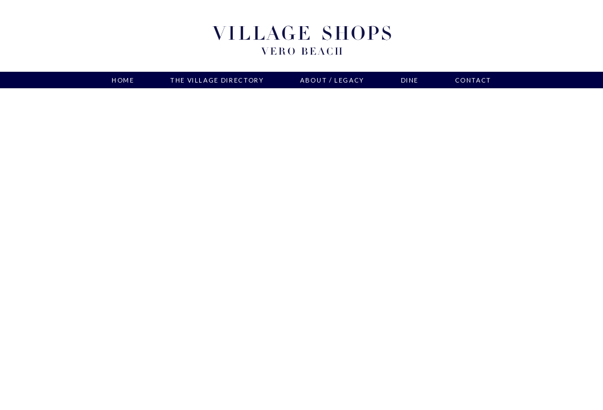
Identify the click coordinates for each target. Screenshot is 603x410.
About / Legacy (332, 80)
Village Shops (302, 41)
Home (123, 80)
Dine (410, 80)
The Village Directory (217, 80)
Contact (473, 80)
